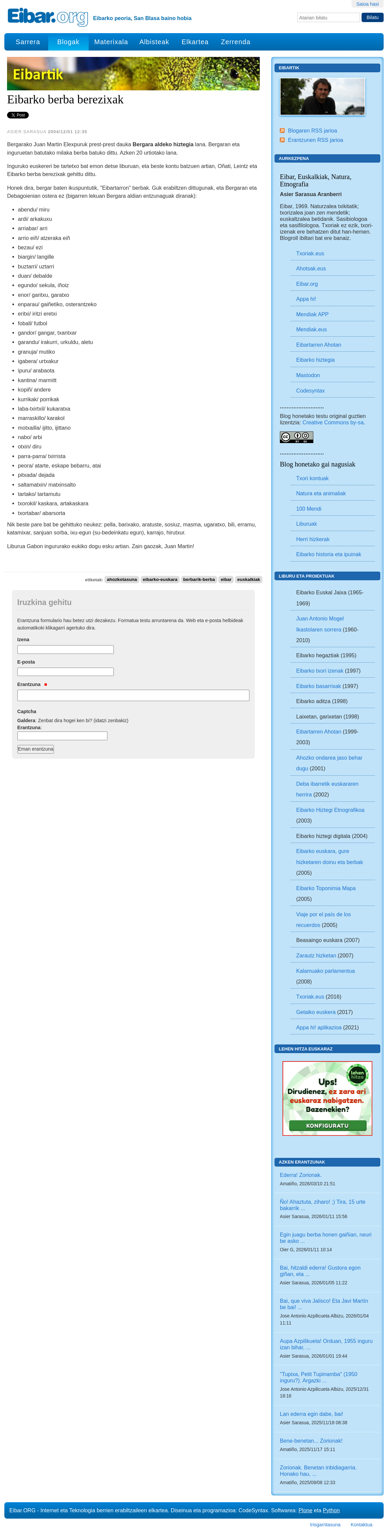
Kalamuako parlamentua (325, 971)
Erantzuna (32, 684)
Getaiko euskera (316, 1012)
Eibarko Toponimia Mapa (326, 888)
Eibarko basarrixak (318, 686)
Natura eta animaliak (321, 493)
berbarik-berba (199, 579)
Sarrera (28, 42)
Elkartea (195, 42)
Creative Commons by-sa (333, 422)
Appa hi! (306, 299)
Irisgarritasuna (325, 1524)
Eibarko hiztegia (315, 360)
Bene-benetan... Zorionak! (311, 1441)
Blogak (68, 42)
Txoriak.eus (310, 253)
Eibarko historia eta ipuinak (328, 554)
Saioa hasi (367, 4)
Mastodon (308, 375)
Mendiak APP (312, 314)
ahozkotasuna (122, 579)
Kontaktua (361, 1524)
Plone (305, 1510)
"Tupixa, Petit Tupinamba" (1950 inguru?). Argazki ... (318, 1377)
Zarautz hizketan (316, 955)
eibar (226, 579)
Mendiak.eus (311, 329)
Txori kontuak (312, 478)
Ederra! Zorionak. (301, 1175)
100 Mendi (309, 509)
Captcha (26, 711)
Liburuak (306, 524)
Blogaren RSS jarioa (312, 130)
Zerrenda (235, 42)
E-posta (26, 662)
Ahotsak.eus (311, 268)
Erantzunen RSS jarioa (315, 140)
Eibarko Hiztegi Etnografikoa (330, 810)
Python (331, 1510)
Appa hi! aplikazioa (319, 1027)
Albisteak (154, 42)
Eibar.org (307, 284)
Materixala (111, 42)
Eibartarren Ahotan (318, 345)
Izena (23, 639)
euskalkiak (248, 579)
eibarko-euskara (160, 579)
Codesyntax (310, 391)
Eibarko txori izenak (319, 671)
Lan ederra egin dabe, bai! (311, 1414)
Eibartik (289, 67)
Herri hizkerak (313, 539)
